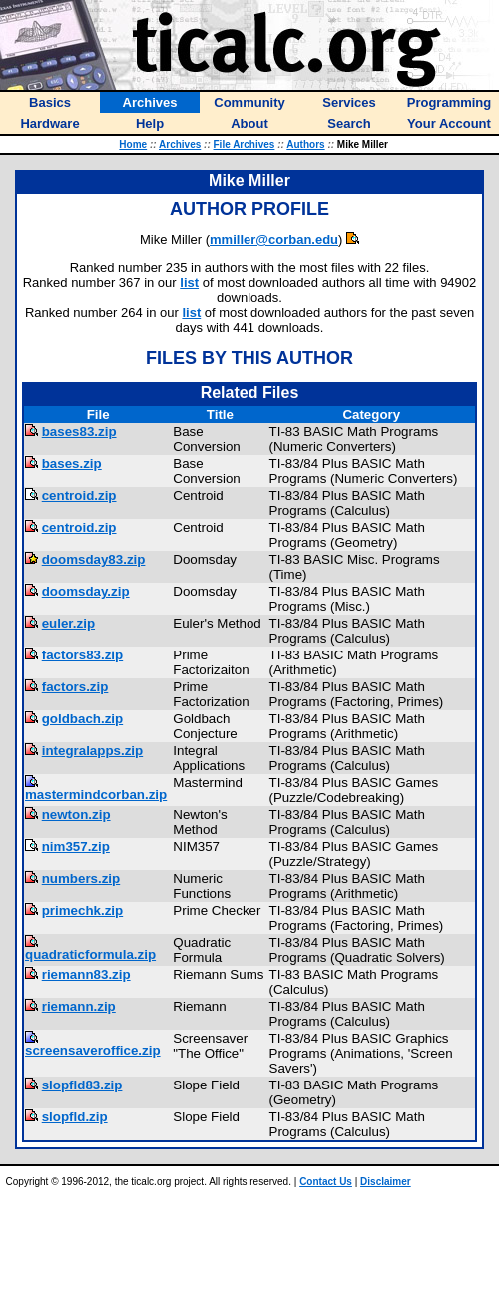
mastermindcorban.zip (96, 794)
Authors (305, 144)
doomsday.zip (86, 591)
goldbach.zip (82, 718)
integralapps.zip (92, 750)
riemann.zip (79, 1006)
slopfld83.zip (82, 1085)
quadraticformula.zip (90, 954)
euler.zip (68, 623)
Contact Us (325, 1181)
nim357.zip (76, 846)
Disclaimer (385, 1181)
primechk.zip (82, 910)
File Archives (244, 144)
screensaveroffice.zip (93, 1050)
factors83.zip (82, 655)
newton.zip (76, 814)
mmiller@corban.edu (274, 239)
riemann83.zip (86, 974)
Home (133, 144)
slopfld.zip (75, 1116)
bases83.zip (79, 431)
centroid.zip (79, 495)
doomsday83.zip (94, 559)
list (189, 282)
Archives (180, 144)
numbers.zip (81, 878)
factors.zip (75, 686)
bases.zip (72, 463)
